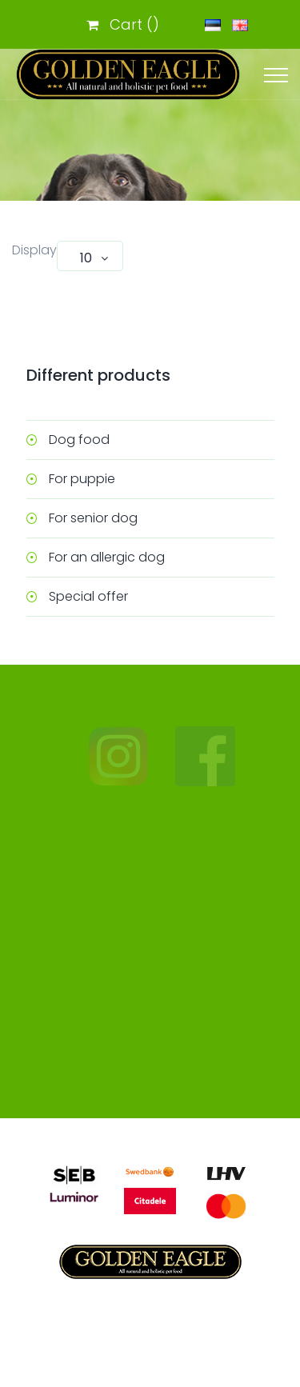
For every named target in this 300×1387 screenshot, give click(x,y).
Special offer (88, 596)
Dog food (79, 439)
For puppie (82, 479)
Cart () (122, 24)
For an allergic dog (107, 557)
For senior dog (93, 518)
